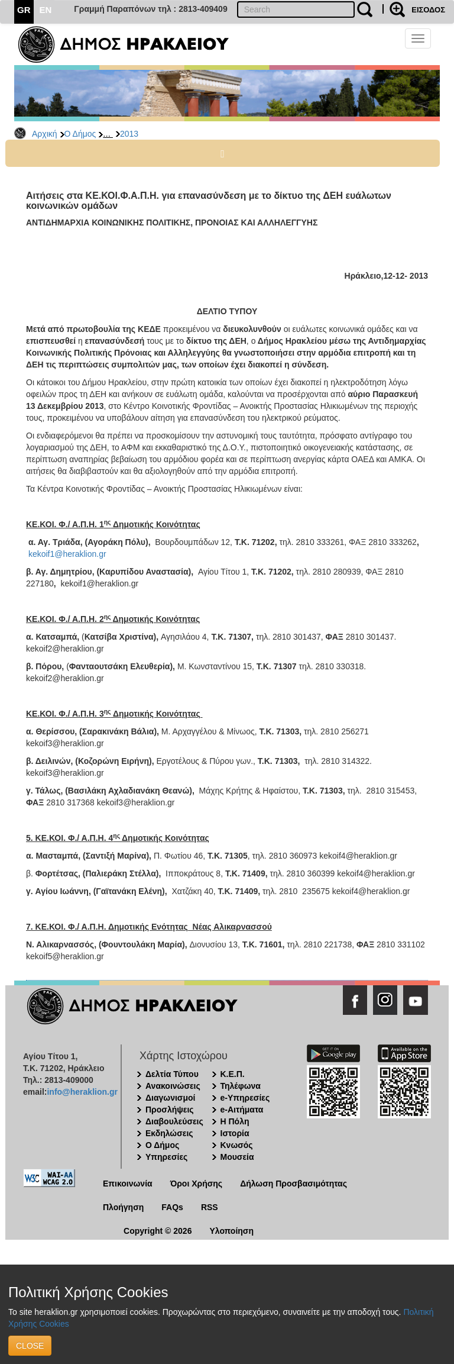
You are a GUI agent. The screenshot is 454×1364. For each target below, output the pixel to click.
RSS (209, 1207)
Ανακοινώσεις (172, 1086)
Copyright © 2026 (158, 1231)
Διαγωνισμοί (170, 1097)
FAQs (172, 1207)
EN (46, 10)
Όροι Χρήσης (196, 1183)
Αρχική (44, 133)
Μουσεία (237, 1157)
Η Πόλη (234, 1121)
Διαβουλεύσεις (174, 1121)
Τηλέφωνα (240, 1086)
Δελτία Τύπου (172, 1074)
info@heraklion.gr (82, 1092)
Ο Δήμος (80, 133)
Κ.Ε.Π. (232, 1074)
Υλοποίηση (231, 1231)
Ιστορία (234, 1133)
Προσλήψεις (169, 1109)
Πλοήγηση (123, 1207)
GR (24, 10)
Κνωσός (236, 1145)
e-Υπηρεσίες (245, 1097)
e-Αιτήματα (242, 1109)
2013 (129, 133)
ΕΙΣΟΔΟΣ (428, 9)
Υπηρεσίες (166, 1157)
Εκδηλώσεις (169, 1133)
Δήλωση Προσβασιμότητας (293, 1183)
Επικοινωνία (128, 1183)
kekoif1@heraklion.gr (67, 554)
